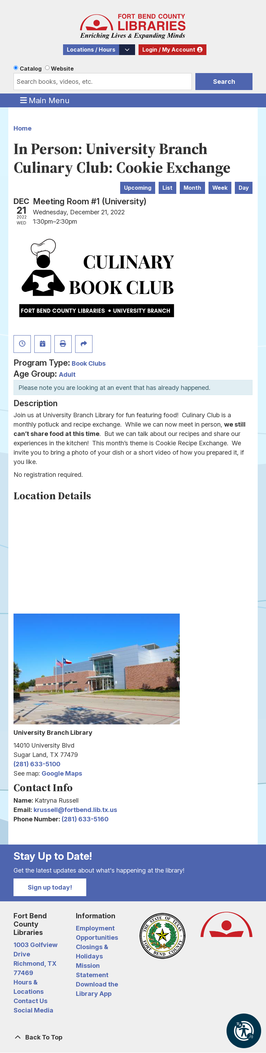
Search (224, 81)
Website (62, 68)
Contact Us (30, 1001)
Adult (67, 374)
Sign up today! (50, 887)
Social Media (33, 1010)
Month (192, 188)
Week (220, 188)
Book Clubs (89, 363)
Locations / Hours (91, 49)
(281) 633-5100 (37, 764)
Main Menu (45, 100)
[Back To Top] (133, 1037)
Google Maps (62, 773)
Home (23, 128)
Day (244, 188)
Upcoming (137, 188)
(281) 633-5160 (85, 819)
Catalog (31, 68)
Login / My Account (168, 49)
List (167, 188)
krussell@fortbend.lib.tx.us (75, 809)
